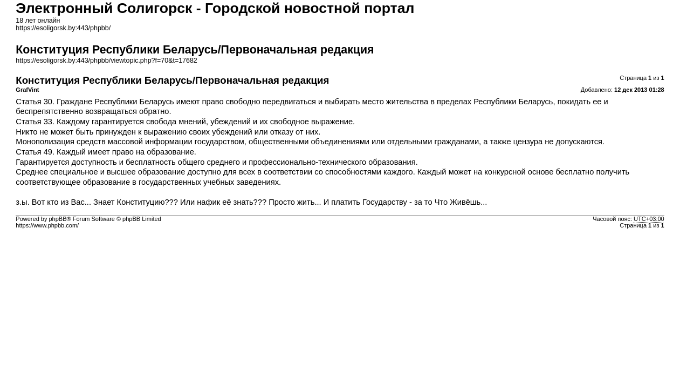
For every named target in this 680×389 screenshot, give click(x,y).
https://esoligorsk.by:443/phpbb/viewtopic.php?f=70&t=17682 (106, 60)
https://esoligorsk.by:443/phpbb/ (63, 28)
